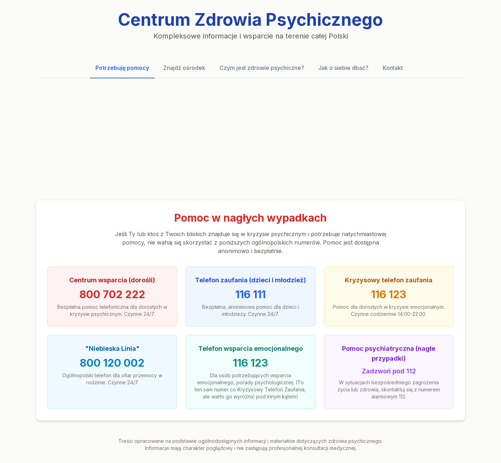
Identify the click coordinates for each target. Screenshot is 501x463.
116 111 (250, 294)
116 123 (388, 294)
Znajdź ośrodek (184, 67)
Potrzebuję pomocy (122, 67)
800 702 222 (112, 294)
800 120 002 (112, 362)
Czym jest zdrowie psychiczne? (261, 67)
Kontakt (393, 67)
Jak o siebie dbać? (343, 67)
